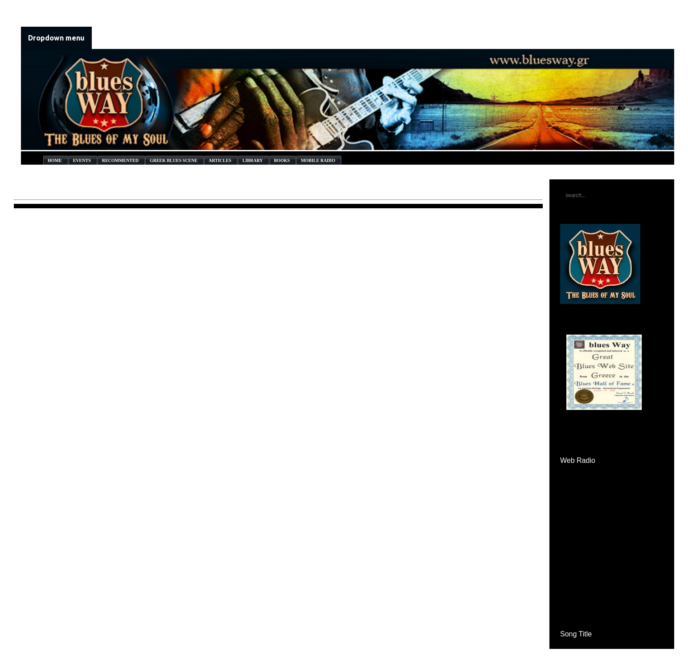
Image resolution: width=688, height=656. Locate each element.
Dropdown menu (56, 38)
